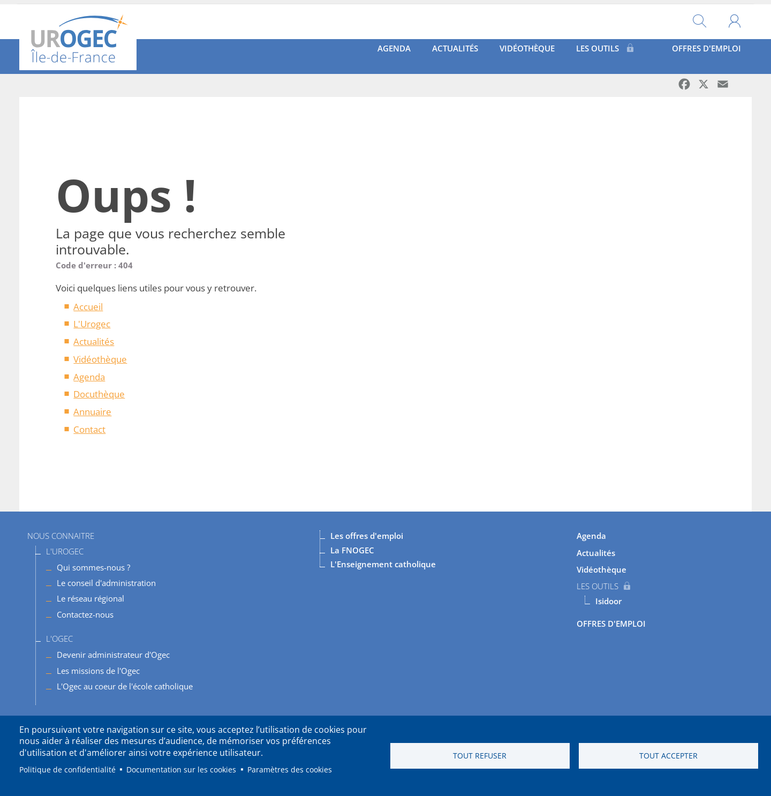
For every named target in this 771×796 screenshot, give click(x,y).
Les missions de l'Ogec (98, 669)
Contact (89, 429)
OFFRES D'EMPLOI (698, 52)
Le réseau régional (90, 597)
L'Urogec (91, 323)
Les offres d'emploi (366, 535)
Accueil (88, 306)
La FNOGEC (352, 549)
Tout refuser (480, 755)
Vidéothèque (504, 52)
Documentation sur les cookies (181, 769)
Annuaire (92, 411)
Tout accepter (668, 755)
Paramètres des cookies (289, 769)
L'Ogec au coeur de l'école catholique (125, 685)
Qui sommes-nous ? (93, 566)
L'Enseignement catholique (383, 563)
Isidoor (608, 600)
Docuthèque (99, 393)
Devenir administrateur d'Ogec (113, 654)
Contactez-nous (85, 614)
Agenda (341, 52)
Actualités (417, 52)
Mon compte (734, 17)
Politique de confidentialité (67, 769)
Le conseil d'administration (106, 582)
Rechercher (699, 17)
